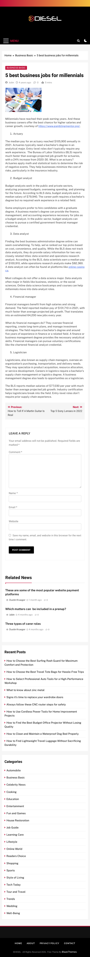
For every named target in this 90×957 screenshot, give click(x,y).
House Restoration (17, 820)
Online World (14, 849)
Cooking (11, 792)
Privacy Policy (49, 943)
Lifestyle (11, 841)
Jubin (11, 82)
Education (12, 799)
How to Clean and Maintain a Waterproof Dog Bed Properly (42, 733)
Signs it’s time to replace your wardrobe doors (34, 697)
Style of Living (15, 877)
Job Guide (12, 827)
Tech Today (13, 884)
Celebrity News (15, 784)
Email (13, 507)
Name (13, 493)
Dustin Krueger (17, 600)
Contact (69, 943)
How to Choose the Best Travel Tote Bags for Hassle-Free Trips (45, 671)
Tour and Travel (15, 891)
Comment (15, 452)
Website (13, 521)
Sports (10, 870)
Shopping (12, 863)
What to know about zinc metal (25, 690)
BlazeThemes (69, 952)
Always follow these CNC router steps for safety (36, 704)
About (31, 943)
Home (18, 943)
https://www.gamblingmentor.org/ (59, 126)
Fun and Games (16, 813)
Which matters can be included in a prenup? (35, 609)
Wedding (11, 906)
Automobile (13, 770)
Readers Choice (16, 856)
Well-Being (13, 913)
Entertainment (15, 806)
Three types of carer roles (23, 623)
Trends (10, 899)
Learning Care (15, 834)
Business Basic (16, 67)
